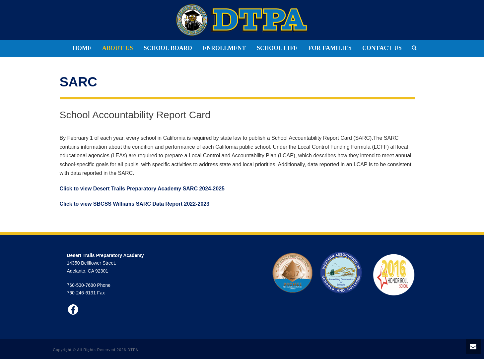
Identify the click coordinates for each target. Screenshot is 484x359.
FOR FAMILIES (330, 48)
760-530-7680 (81, 285)
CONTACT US (382, 48)
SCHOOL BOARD (168, 48)
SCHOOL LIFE (277, 48)
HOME (82, 48)
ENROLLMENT (224, 48)
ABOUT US (117, 48)
